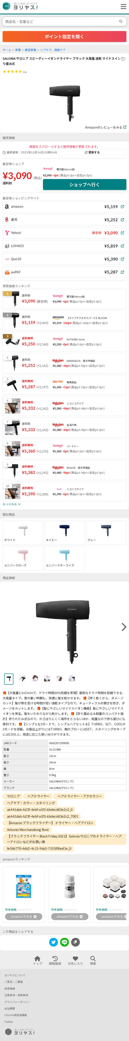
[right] (123, 627)
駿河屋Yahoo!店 (66, 169)
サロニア (13, 796)
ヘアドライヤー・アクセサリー (79, 796)
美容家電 (30, 50)
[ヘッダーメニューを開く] (122, 6)
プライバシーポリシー (17, 1002)
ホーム (7, 50)
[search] (121, 21)
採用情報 (9, 988)
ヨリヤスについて (14, 975)
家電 (18, 50)
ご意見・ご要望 (13, 982)
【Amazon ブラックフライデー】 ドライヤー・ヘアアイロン (50, 823)
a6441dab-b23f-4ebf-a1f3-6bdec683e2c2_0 (40, 809)
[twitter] (53, 943)
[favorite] (123, 59)
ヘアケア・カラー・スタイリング (31, 803)
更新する (92, 152)
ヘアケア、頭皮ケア (53, 50)
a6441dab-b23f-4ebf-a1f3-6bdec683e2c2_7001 (42, 816)
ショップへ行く (84, 184)
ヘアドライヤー (38, 796)
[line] (64, 943)
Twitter (8, 1022)
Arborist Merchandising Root (28, 830)
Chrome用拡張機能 (15, 1015)
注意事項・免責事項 (16, 995)
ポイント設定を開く (64, 36)
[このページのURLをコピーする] (75, 942)
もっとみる (11, 504)
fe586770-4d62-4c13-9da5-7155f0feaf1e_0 (39, 848)
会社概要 (9, 1008)
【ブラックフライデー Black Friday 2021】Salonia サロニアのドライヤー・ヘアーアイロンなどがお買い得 (64, 839)
